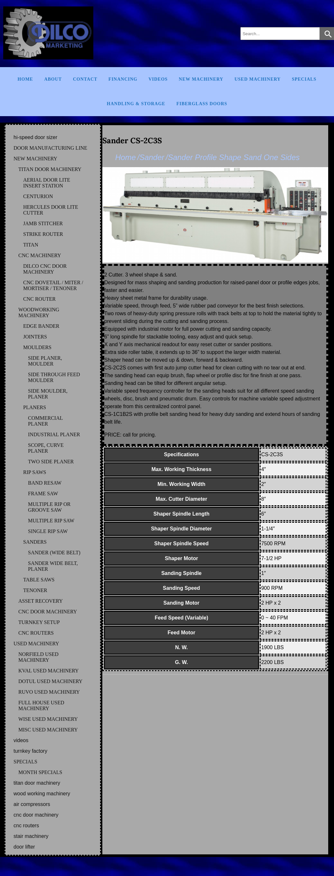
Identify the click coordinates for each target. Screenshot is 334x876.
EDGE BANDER (41, 326)
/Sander (150, 157)
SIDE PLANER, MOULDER (45, 361)
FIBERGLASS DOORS (201, 103)
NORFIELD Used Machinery (38, 657)
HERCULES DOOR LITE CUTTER (50, 210)
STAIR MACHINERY (31, 836)
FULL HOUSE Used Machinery (41, 705)
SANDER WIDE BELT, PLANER (53, 566)
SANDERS (35, 542)
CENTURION (38, 196)
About (53, 79)
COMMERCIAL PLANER (45, 421)
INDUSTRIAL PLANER (54, 434)
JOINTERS (35, 336)
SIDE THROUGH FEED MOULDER (54, 377)
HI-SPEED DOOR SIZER (35, 137)
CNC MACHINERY (39, 255)
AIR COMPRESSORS (32, 804)
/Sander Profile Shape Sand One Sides (233, 157)
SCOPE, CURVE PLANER (46, 448)
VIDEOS (21, 740)
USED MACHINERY (36, 643)
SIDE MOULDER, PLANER (48, 393)
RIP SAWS (34, 472)
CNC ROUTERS (36, 633)
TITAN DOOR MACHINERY (49, 169)
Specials (304, 79)
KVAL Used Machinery (48, 670)
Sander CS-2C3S (132, 141)
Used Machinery (258, 79)
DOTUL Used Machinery (50, 681)
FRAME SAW (43, 493)
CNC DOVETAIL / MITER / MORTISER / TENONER (53, 285)
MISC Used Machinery (48, 729)
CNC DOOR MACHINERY (47, 611)
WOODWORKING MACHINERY (38, 312)
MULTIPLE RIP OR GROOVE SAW (49, 507)
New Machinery (201, 79)
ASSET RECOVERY (40, 601)
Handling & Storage (136, 103)
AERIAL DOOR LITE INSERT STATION (46, 182)
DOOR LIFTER (24, 847)
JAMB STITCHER (43, 223)
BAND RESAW (44, 483)
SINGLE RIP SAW (48, 531)
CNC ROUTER (39, 299)
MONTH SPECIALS (40, 772)
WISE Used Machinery (48, 719)
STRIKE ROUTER (43, 234)
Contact (85, 79)
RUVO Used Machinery (49, 692)
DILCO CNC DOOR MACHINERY (45, 269)
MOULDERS (37, 347)
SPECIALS (25, 761)
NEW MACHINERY (35, 158)
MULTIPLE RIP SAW (51, 520)
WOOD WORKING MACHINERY (42, 793)
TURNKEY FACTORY (30, 751)
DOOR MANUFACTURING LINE (50, 148)
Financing (122, 79)
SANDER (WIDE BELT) (54, 552)
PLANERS (34, 407)
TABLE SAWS (38, 579)
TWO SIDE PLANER (51, 461)
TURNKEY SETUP (39, 622)
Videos (158, 79)
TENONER (35, 590)
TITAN (30, 244)
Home (25, 79)
